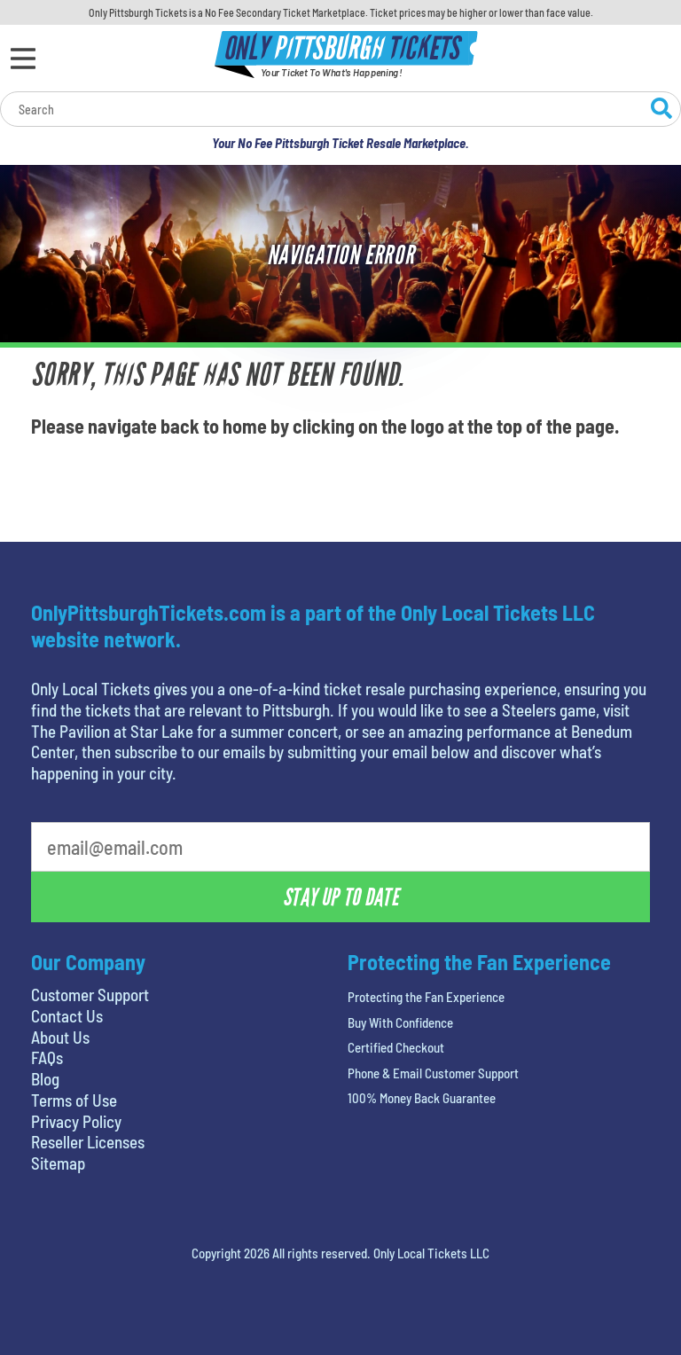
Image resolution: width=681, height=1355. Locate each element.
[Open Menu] (23, 58)
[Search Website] (661, 111)
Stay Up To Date (340, 897)
